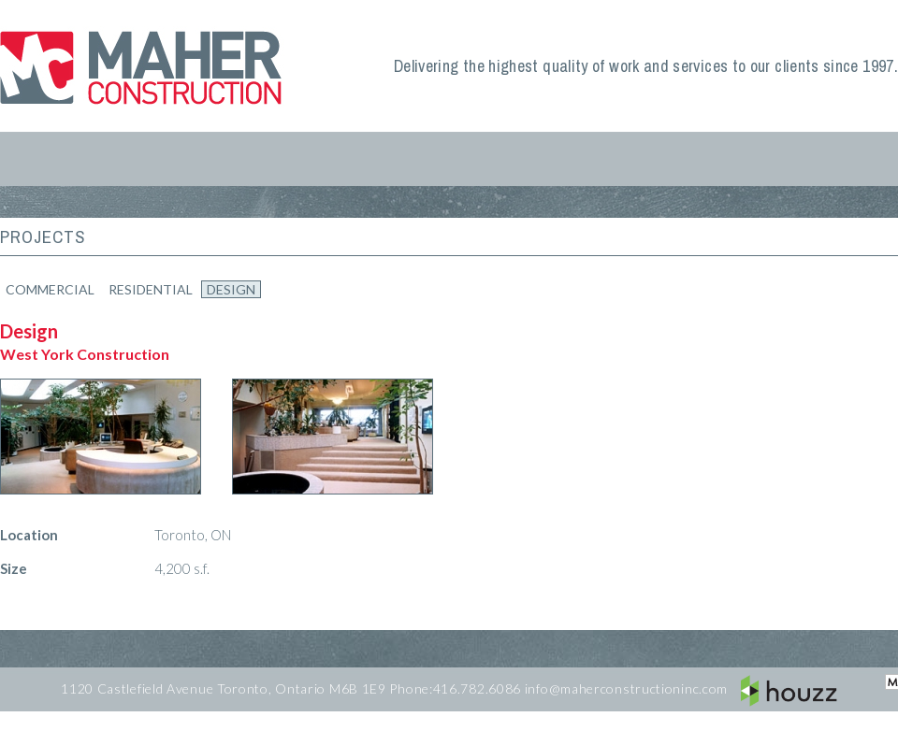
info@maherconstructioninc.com (626, 688)
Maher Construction (145, 66)
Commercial (50, 289)
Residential (151, 289)
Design (231, 289)
